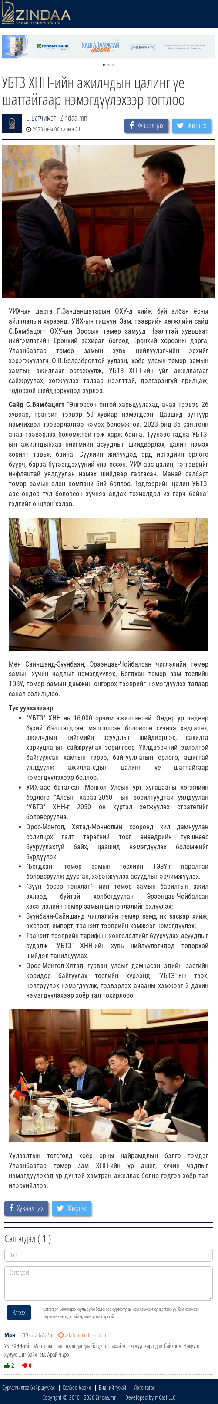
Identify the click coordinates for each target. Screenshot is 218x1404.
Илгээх (19, 1312)
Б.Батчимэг (41, 117)
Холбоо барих (77, 1387)
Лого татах (144, 1387)
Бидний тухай (112, 1387)
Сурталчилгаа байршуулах (28, 1387)
